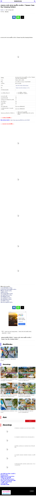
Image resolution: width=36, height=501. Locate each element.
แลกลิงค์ (32, 491)
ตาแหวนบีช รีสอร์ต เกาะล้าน (6, 287)
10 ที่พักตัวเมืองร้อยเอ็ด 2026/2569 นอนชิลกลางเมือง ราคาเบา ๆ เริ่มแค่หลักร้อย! (25, 464)
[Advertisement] (18, 28)
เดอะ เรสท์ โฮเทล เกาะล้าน (6, 299)
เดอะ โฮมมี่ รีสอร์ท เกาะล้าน (6, 295)
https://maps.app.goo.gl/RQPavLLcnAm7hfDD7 (20, 120)
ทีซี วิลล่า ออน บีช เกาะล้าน (6, 290)
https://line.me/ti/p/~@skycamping (22, 85)
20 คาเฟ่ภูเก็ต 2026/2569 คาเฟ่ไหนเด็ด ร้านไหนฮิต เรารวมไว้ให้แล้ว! (25, 455)
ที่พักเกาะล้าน (6, 11)
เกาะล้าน (9, 333)
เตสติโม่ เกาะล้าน (4, 292)
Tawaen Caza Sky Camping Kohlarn (11, 331)
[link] (22, 88)
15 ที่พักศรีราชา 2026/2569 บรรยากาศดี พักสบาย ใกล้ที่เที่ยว (25, 428)
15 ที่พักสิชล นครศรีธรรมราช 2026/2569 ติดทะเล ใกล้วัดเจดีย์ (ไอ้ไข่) (25, 446)
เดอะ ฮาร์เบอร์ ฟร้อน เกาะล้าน (7, 293)
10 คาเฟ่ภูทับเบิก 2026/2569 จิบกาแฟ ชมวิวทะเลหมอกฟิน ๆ (24, 437)
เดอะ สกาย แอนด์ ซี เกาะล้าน (6, 302)
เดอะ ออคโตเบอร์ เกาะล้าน (6, 297)
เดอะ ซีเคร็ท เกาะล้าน (5, 300)
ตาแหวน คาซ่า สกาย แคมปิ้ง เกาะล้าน (8, 289)
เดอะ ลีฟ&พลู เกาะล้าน (5, 296)
